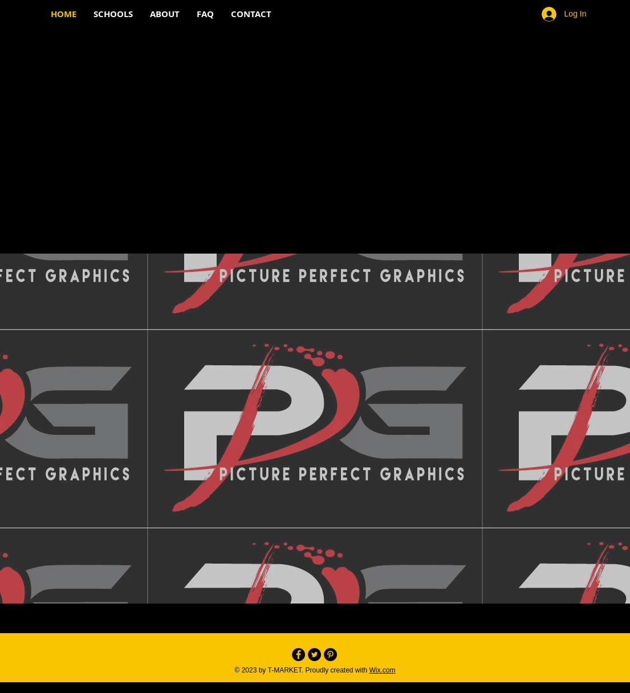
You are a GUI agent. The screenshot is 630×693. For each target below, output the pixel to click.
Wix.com (382, 670)
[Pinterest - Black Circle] (330, 654)
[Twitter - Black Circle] (314, 654)
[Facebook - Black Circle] (298, 654)
